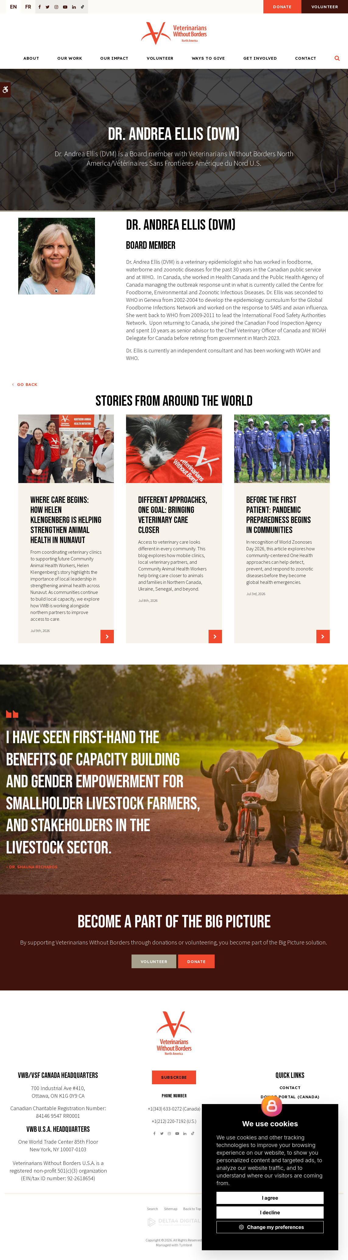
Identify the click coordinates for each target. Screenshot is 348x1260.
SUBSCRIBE (174, 1077)
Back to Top (192, 1208)
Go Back (27, 384)
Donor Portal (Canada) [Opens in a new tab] (290, 1096)
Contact (305, 58)
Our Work (69, 58)
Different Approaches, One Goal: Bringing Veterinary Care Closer (172, 515)
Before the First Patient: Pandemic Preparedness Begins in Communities (278, 515)
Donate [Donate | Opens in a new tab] (281, 7)
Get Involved (260, 58)
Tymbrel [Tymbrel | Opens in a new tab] (185, 1245)
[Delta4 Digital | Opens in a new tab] (174, 1222)
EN (13, 7)
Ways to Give (208, 58)
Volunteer (324, 7)
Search (152, 1208)
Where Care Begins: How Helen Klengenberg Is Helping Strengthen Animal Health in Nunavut (65, 520)
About (31, 58)
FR (28, 7)
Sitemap (170, 1208)
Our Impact (114, 58)
